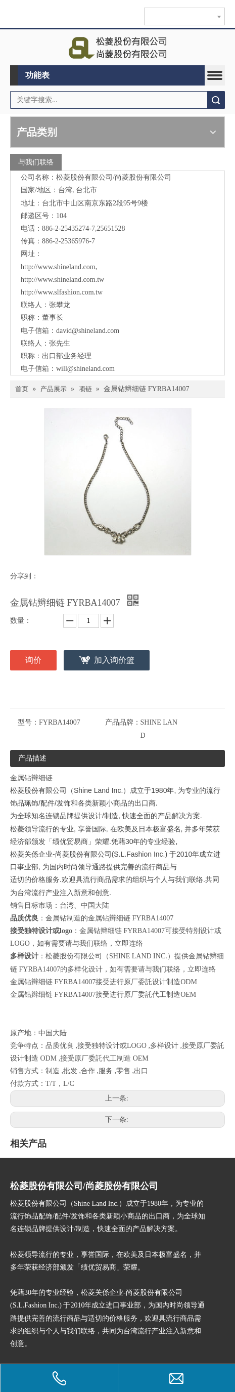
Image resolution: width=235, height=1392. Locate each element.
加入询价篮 (114, 660)
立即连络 (129, 943)
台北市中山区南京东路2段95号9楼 (95, 203)
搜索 (215, 100)
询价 (33, 660)
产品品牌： (122, 722)
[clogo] (117, 47)
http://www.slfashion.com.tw (62, 292)
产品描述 (32, 758)
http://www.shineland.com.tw (62, 279)
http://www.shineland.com (58, 267)
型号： (28, 722)
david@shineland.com (87, 330)
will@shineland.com (85, 368)
